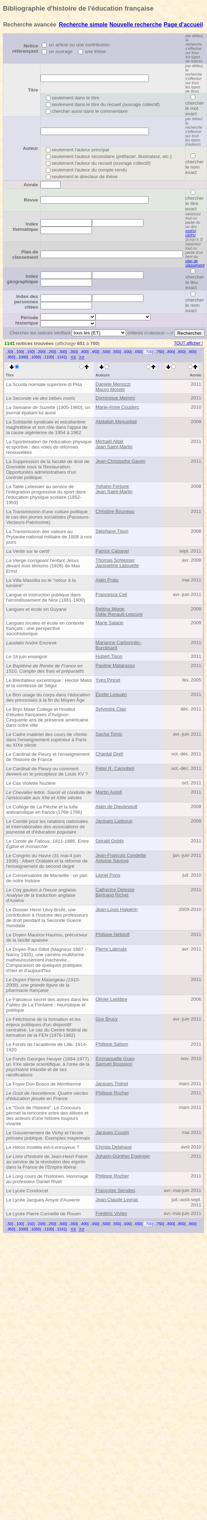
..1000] (22, 357)
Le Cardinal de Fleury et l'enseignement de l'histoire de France (47, 757)
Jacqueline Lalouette (117, 565)
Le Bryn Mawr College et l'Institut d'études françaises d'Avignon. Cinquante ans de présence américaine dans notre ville (47, 717)
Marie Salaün (110, 622)
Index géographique (22, 279)
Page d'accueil (183, 25)
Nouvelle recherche (135, 25)
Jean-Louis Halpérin (117, 909)
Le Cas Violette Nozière (31, 783)
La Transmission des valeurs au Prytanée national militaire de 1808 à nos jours (49, 537)
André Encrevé (31, 642)
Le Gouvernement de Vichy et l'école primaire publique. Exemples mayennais (48, 1135)
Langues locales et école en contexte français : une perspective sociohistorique (45, 628)
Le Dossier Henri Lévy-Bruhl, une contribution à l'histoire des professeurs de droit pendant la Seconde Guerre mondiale (47, 917)
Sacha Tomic (109, 734)
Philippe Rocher (112, 1092)
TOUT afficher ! (188, 343)
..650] (138, 352)
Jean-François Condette (121, 855)
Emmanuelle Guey (115, 1058)
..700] (148, 352)
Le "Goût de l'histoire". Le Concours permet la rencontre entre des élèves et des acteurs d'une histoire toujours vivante (47, 1115)
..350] (73, 352)
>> (82, 356)
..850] (181, 352)
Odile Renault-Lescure (119, 614)
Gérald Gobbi (110, 840)
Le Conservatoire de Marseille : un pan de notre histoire (46, 878)
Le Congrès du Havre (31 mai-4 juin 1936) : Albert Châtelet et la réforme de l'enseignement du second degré (47, 861)
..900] (191, 352)
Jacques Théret (112, 1083)
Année (30, 184)
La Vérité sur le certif (27, 551)
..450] (94, 352)
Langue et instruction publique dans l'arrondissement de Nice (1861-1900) (45, 597)
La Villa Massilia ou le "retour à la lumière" (41, 583)
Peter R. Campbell (115, 768)
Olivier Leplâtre (111, 999)
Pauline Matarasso (115, 665)
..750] (159, 352)
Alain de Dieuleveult (116, 806)
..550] (116, 352)
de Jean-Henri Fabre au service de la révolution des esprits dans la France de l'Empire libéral (47, 1162)
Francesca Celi (111, 594)
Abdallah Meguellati (116, 421)
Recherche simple (83, 25)
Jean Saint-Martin (114, 446)
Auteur (30, 148)
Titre (33, 90)
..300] (62, 352)
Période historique (26, 320)
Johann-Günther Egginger (123, 1156)
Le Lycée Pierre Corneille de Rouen (43, 1213)
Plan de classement (25, 254)
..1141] (61, 357)
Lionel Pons (108, 875)
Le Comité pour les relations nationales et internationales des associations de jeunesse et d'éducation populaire (47, 827)
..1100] (48, 357)
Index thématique (25, 226)
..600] (127, 352)
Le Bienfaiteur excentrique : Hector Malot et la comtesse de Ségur (49, 683)
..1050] (35, 357)
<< (73, 356)
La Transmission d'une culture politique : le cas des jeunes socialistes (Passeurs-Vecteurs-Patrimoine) (48, 517)
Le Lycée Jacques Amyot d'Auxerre (43, 1200)
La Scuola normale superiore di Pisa (44, 384)
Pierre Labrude (111, 949)
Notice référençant (25, 48)
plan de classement (195, 263)
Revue (31, 200)
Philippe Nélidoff (113, 934)
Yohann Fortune (112, 486)
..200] (40, 352)
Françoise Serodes (115, 1190)
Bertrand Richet (112, 895)
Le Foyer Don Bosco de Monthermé (43, 1084)
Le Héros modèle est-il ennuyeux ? (42, 1147)
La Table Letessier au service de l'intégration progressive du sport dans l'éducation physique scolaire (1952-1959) (46, 494)
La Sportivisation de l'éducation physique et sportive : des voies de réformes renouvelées (49, 447)
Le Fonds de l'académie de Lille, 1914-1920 (46, 1047)
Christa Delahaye (114, 1147)
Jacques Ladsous (114, 821)
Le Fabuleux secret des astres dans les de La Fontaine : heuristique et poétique (47, 1005)
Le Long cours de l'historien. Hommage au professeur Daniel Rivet (47, 1179)
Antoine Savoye (112, 860)
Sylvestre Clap (111, 709)
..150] (30, 352)
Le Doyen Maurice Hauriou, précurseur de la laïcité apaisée (47, 937)
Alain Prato (107, 580)
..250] (51, 352)
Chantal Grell (109, 753)
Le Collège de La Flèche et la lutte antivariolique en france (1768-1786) (44, 809)
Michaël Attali (110, 441)
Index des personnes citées (26, 302)
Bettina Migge (110, 609)
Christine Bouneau (115, 511)
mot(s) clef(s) (190, 233)
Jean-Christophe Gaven (121, 461)
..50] (9, 352)
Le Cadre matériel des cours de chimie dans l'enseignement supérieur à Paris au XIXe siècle (46, 740)
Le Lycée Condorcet (27, 1190)
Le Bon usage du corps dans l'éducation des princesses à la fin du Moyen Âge (48, 697)
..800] (170, 352)
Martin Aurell (109, 792)
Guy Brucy (107, 1019)
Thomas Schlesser (115, 560)
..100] (19, 352)
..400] (84, 352)
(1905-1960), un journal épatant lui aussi (48, 410)
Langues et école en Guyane (36, 609)
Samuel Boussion (114, 1063)
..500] (105, 352)
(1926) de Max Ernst (43, 566)
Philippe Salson (112, 1044)
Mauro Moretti (110, 389)
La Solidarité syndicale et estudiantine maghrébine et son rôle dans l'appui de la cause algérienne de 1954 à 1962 (46, 427)
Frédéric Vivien (111, 1213)
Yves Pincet (108, 680)
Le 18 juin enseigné (26, 656)
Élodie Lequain (111, 694)
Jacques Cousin (112, 1132)
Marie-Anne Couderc (117, 407)
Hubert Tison (109, 656)
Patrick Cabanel (112, 551)
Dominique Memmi (115, 398)
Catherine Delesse (115, 889)
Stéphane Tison (112, 531)
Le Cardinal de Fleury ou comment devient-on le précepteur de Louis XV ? (47, 771)
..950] (10, 357)
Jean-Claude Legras (117, 1199)
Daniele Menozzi (113, 384)
